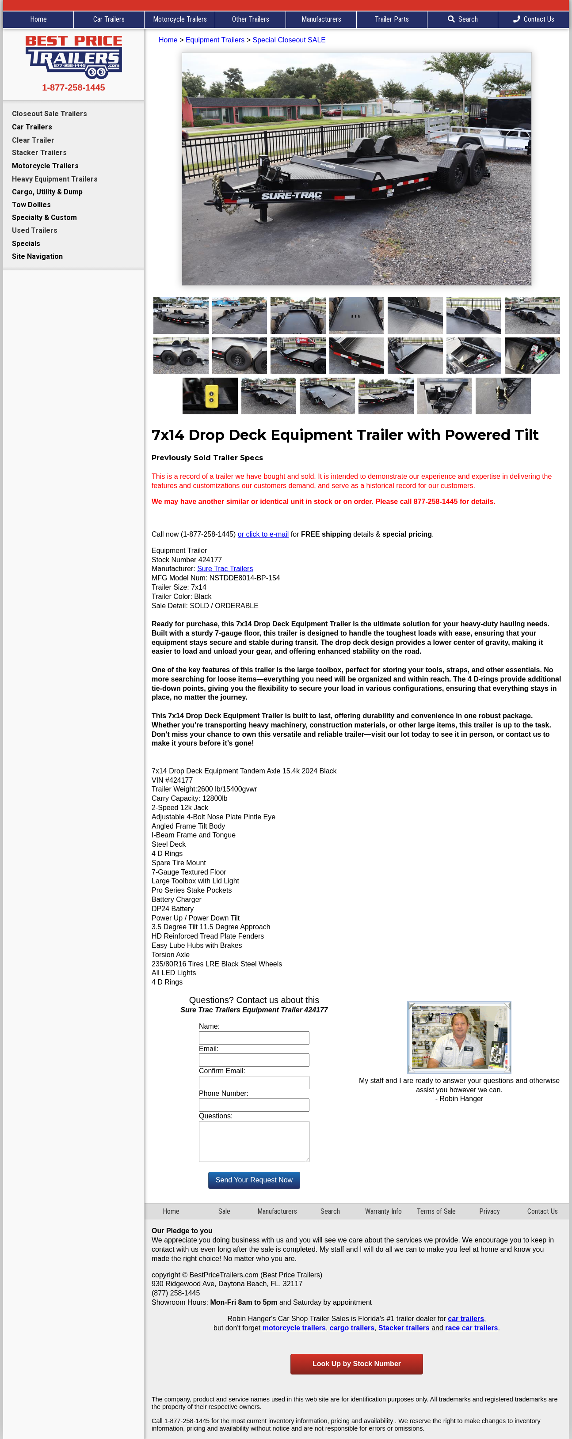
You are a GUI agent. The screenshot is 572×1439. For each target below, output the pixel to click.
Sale (224, 1211)
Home (38, 19)
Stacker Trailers (39, 152)
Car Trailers (109, 19)
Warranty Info (383, 1211)
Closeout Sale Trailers (49, 114)
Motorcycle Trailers (180, 19)
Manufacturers (321, 19)
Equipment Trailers (215, 40)
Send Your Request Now (254, 1180)
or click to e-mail (263, 534)
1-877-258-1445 (73, 87)
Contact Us (533, 19)
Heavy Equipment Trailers (55, 179)
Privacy (489, 1211)
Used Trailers (34, 230)
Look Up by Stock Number (357, 1363)
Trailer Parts (392, 19)
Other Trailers (250, 19)
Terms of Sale (436, 1211)
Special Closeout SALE (289, 40)
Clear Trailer (33, 140)
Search (463, 19)
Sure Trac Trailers (225, 568)
